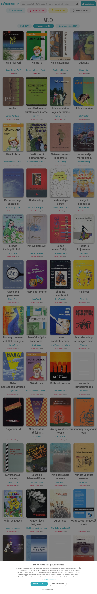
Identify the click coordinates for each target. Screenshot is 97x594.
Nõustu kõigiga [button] (39, 584)
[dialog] (48, 577)
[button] (48, 589)
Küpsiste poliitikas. (50, 579)
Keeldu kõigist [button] (58, 584)
